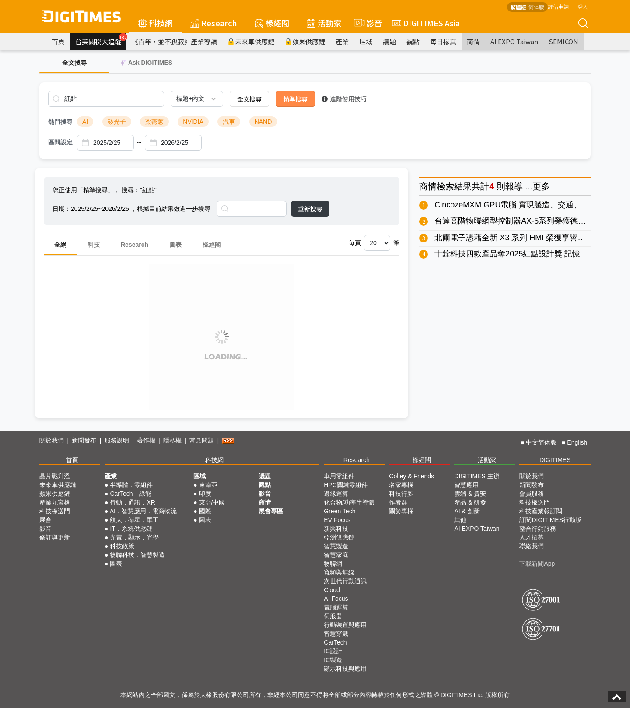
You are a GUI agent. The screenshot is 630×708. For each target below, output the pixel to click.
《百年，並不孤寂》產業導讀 (174, 41)
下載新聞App (537, 563)
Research (213, 22)
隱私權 (172, 440)
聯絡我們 (531, 546)
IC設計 (333, 651)
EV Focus (337, 519)
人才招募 (531, 537)
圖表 (175, 244)
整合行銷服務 (537, 528)
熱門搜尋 (60, 121)
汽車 (229, 121)
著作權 (146, 440)
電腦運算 (336, 607)
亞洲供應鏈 (339, 537)
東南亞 (208, 484)
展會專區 (271, 511)
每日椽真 (443, 41)
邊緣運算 (336, 493)
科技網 (155, 22)
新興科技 (336, 528)
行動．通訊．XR (132, 502)
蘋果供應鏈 (305, 41)
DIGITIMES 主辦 (476, 476)
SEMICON (563, 41)
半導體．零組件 (131, 484)
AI (85, 121)
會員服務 (531, 493)
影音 (366, 22)
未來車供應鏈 (251, 41)
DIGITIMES (555, 459)
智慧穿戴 (336, 633)
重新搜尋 (310, 208)
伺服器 (333, 616)
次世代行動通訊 (345, 581)
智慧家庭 (336, 554)
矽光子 (117, 121)
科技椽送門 (54, 511)
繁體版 (518, 7)
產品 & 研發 (470, 502)
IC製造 (333, 659)
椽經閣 (272, 22)
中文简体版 (541, 442)
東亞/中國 (212, 502)
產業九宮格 (54, 502)
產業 (342, 41)
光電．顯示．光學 (134, 537)
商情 (473, 41)
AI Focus (336, 598)
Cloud (332, 589)
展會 (45, 519)
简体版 (536, 7)
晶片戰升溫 (54, 476)
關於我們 (51, 440)
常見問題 (201, 440)
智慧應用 (466, 484)
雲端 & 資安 (470, 493)
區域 (365, 41)
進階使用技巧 (344, 98)
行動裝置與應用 (345, 624)
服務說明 (117, 440)
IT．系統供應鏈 (131, 528)
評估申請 (558, 6)
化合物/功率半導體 (349, 502)
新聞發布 (84, 440)
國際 (205, 511)
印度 (205, 493)
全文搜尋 (249, 99)
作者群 (398, 502)
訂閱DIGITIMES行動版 (550, 519)
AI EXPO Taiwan (514, 41)
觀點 (413, 41)
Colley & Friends (411, 476)
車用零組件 (339, 476)
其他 (460, 519)
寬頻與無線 (339, 572)
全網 (60, 244)
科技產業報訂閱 (540, 511)
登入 (583, 6)
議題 (389, 41)
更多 (541, 186)
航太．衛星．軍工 (134, 519)
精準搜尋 (295, 99)
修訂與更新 (54, 537)
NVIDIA (193, 121)
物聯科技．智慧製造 (137, 554)
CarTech (335, 642)
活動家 (324, 22)
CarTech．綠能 (130, 493)
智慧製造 (336, 546)
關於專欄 (401, 511)
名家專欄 (401, 484)
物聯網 (333, 563)
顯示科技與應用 (345, 668)
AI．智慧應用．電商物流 (143, 511)
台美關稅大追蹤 (100, 39)
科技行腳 (401, 493)
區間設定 (60, 142)
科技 (94, 244)
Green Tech (339, 511)
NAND (263, 121)
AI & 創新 (467, 511)
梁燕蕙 (154, 121)
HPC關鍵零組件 (346, 484)
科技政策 (122, 546)
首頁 (58, 41)
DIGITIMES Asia (426, 22)
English (577, 442)
